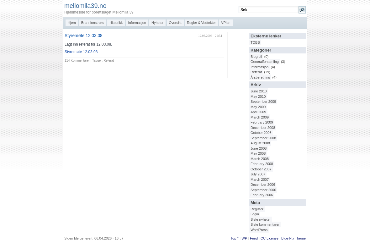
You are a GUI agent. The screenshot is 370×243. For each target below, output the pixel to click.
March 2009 (260, 117)
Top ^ (235, 238)
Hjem (72, 23)
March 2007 (260, 179)
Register (257, 209)
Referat (256, 72)
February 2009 (262, 122)
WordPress (259, 230)
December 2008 (263, 128)
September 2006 (263, 190)
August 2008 (260, 143)
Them (299, 238)
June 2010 (259, 91)
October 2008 (261, 133)
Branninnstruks (92, 23)
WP (244, 238)
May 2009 (258, 107)
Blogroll (256, 56)
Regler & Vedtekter (201, 23)
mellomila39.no (85, 5)
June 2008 (259, 148)
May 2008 (258, 153)
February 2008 (262, 164)
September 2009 (263, 101)
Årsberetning (260, 77)
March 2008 (260, 159)
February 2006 (262, 195)
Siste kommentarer (265, 224)
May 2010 (258, 96)
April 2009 (258, 112)
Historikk (116, 23)
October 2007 (261, 169)
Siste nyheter (261, 219)
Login (255, 214)
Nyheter (157, 23)
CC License (269, 238)
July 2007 (258, 174)
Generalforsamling (265, 62)
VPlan (225, 23)
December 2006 (263, 184)
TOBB (255, 42)
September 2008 (263, 138)
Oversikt (175, 23)
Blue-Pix (287, 238)
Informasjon (137, 23)
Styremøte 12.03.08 (84, 35)
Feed (254, 238)
